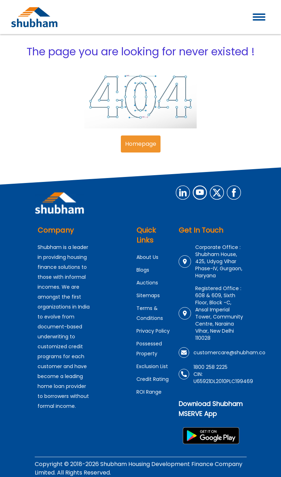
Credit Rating (152, 379)
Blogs (142, 269)
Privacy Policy (153, 330)
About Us (147, 257)
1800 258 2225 (210, 367)
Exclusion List (152, 366)
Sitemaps (148, 295)
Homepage (140, 144)
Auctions (147, 282)
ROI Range (149, 391)
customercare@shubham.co (229, 352)
